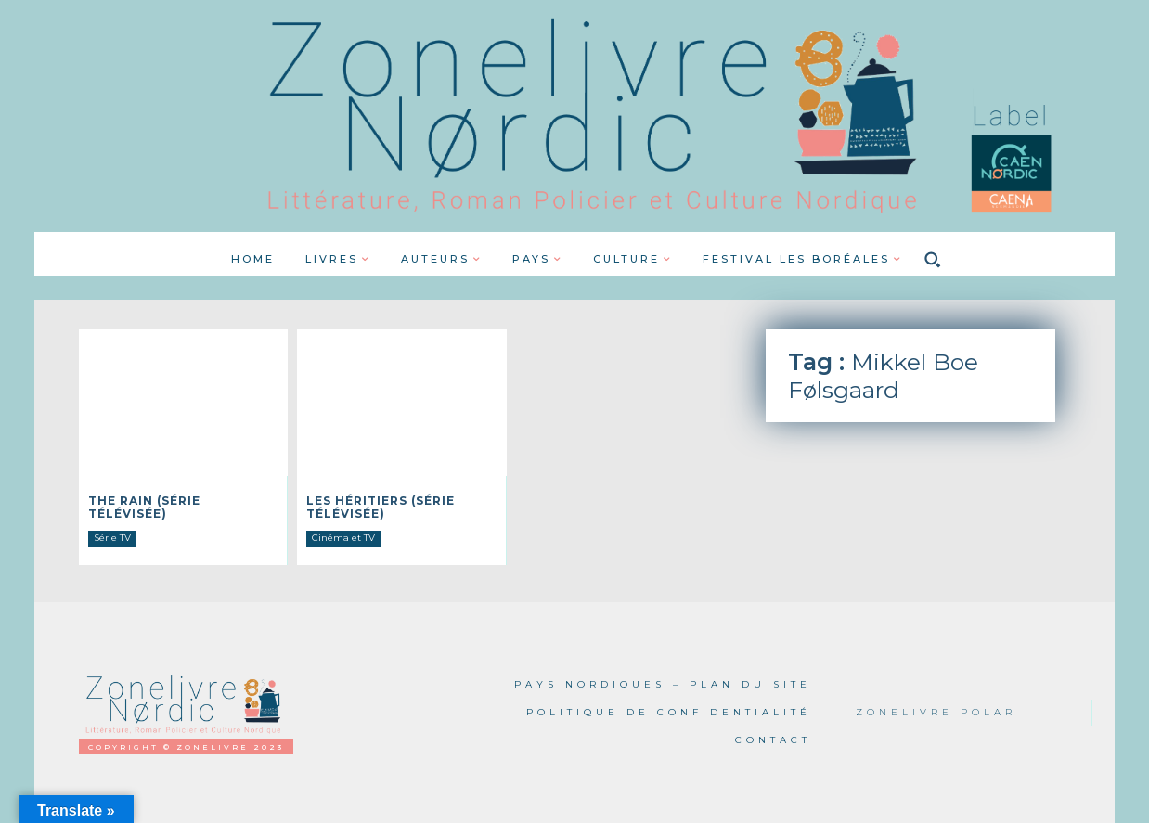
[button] (932, 258)
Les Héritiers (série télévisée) (380, 507)
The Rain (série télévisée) (144, 507)
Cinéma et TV (343, 538)
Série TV (112, 538)
